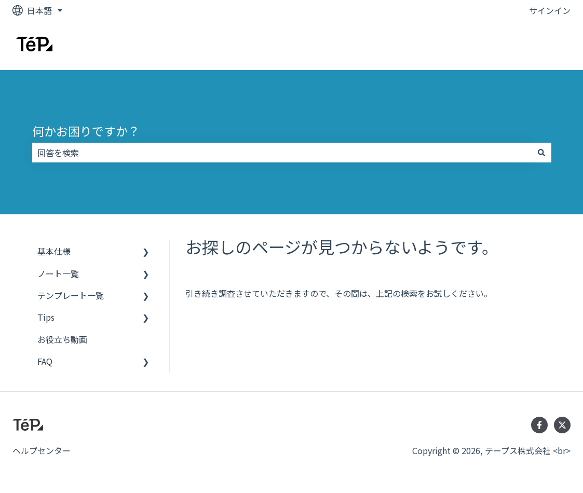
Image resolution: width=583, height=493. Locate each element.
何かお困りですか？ (86, 131)
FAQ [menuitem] (44, 361)
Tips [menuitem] (46, 317)
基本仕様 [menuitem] (54, 251)
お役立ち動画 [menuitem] (62, 339)
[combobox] (282, 152)
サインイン (550, 10)
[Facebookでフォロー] (539, 425)
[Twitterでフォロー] (562, 425)
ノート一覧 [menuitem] (58, 273)
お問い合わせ (535, 45)
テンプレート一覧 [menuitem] (70, 295)
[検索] (541, 152)
